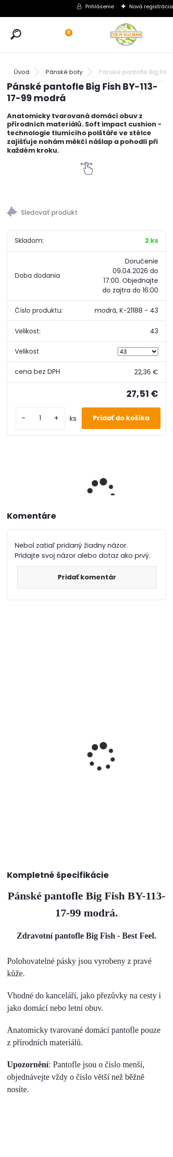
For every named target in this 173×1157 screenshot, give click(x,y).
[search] (16, 34)
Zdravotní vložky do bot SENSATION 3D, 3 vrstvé (129, 707)
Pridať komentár (87, 577)
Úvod (22, 72)
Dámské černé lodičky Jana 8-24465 (28, 702)
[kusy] (40, 418)
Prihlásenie (99, 6)
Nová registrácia (151, 6)
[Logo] (126, 34)
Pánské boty (64, 72)
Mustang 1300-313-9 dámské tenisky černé (81, 692)
